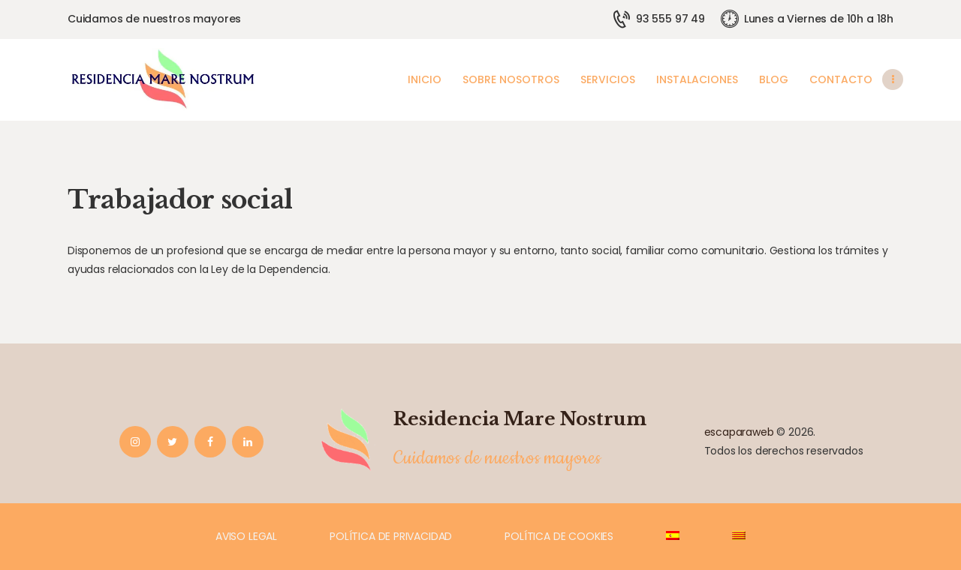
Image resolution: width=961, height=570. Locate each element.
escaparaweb (739, 432)
